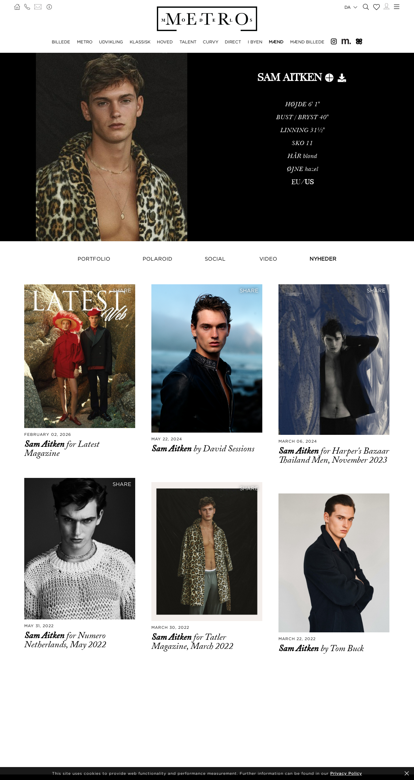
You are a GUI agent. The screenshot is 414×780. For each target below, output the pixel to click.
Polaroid (157, 259)
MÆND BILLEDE (307, 42)
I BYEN (255, 42)
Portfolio (94, 259)
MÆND (276, 42)
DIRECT (233, 42)
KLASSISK (140, 42)
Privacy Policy (346, 773)
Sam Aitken (45, 444)
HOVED (165, 42)
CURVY (210, 42)
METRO (85, 42)
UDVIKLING (111, 42)
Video (268, 259)
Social (215, 259)
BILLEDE (61, 42)
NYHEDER (323, 259)
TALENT (188, 42)
